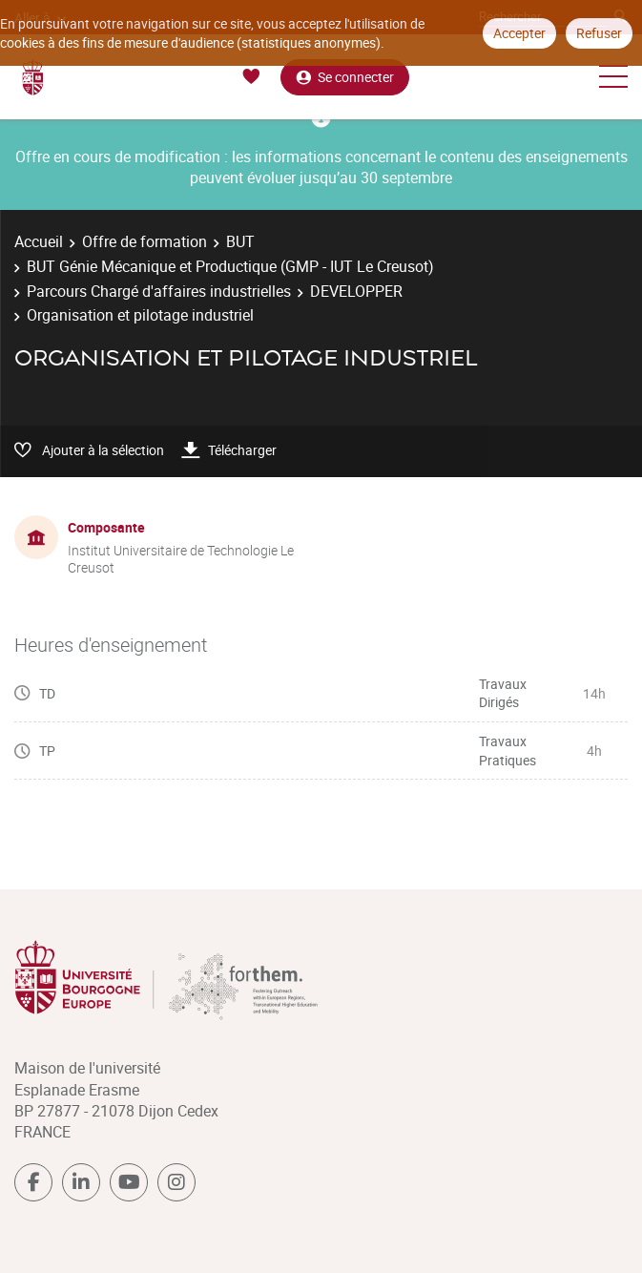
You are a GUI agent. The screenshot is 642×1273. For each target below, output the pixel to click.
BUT (240, 241)
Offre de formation (144, 241)
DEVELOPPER (356, 291)
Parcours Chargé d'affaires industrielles (159, 291)
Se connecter (345, 77)
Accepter (519, 33)
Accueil (38, 241)
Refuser (599, 33)
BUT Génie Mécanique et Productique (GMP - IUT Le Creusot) (230, 266)
